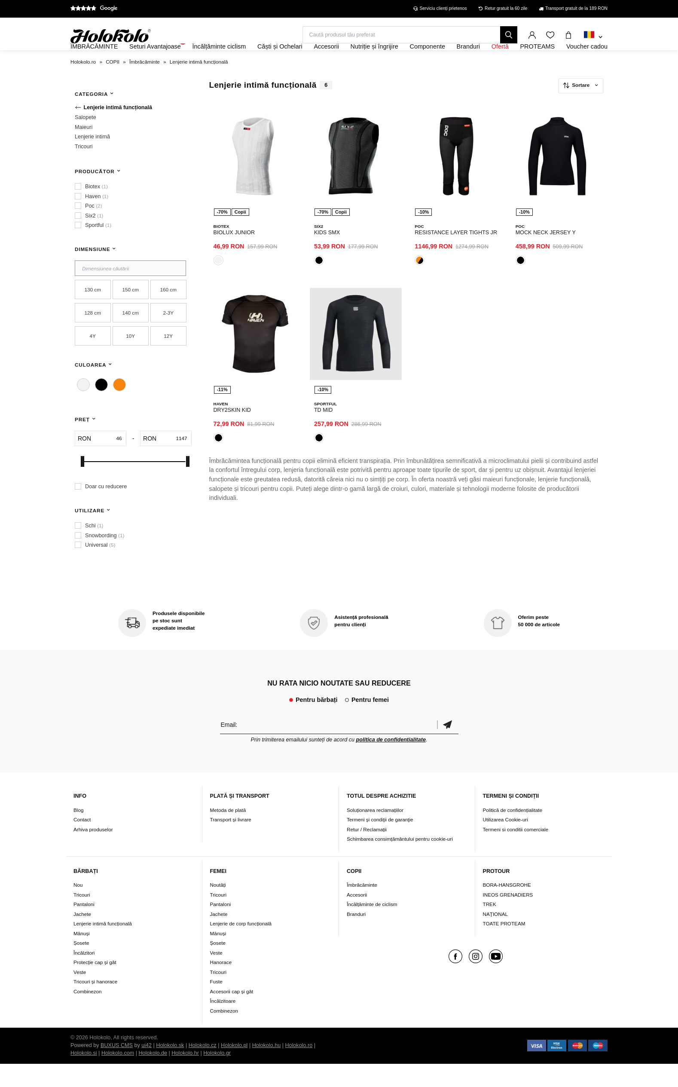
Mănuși (81, 956)
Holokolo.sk (170, 1069)
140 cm (130, 336)
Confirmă (447, 747)
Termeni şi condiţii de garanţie (380, 842)
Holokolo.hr (185, 1076)
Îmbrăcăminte (362, 908)
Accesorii (357, 918)
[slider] (82, 484)
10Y (130, 359)
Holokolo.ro (298, 1069)
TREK (489, 927)
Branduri (356, 937)
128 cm (93, 336)
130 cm (93, 312)
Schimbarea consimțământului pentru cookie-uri (400, 862)
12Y (168, 359)
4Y (93, 359)
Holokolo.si (83, 1076)
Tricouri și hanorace (95, 1004)
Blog (78, 833)
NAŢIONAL (495, 937)
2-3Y (168, 336)
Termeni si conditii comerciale (516, 852)
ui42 (146, 1069)
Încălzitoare (223, 1024)
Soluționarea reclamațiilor (375, 833)
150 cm (130, 312)
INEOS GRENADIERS (508, 918)
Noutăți (218, 908)
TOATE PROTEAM (504, 946)
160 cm (168, 312)
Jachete (82, 937)
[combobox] (593, 37)
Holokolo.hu (266, 1069)
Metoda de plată (228, 833)
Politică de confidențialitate (512, 833)
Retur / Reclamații (367, 852)
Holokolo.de (152, 1076)
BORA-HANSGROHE (507, 908)
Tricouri (81, 918)
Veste (79, 995)
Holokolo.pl (234, 1069)
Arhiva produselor (93, 852)
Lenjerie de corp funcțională (241, 946)
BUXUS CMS (117, 1069)
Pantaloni (84, 927)
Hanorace (221, 985)
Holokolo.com (117, 1076)
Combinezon (87, 1014)
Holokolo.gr (217, 1076)
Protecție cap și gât (94, 985)
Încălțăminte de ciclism (372, 927)
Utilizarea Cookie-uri (505, 842)
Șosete (81, 966)
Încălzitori (84, 976)
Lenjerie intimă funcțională (102, 946)
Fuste (216, 1004)
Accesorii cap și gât (231, 1014)
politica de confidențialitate (391, 763)
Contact (82, 842)
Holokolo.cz (203, 1069)
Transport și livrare (230, 842)
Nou (77, 908)
